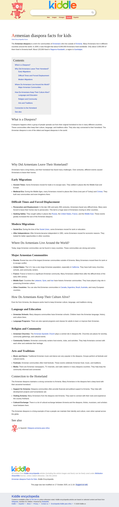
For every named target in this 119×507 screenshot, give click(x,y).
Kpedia (69, 17)
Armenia (79, 44)
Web (48, 17)
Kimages (61, 17)
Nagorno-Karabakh (57, 49)
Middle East (89, 214)
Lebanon (38, 280)
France (75, 214)
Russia (54, 214)
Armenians (57, 44)
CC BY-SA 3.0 (34, 499)
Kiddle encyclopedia (31, 473)
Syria (44, 280)
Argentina (71, 287)
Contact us (44, 504)
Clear (88, 12)
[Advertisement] (59, 26)
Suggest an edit (81, 485)
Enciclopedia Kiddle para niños (61, 504)
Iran (52, 280)
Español (76, 17)
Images (54, 17)
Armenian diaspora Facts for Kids (24, 479)
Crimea (100, 191)
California (75, 267)
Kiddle (14, 504)
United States (66, 214)
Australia (84, 287)
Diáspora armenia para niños (39, 428)
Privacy (35, 504)
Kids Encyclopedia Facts (20, 39)
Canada (64, 287)
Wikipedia (15, 501)
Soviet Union (44, 229)
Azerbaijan (78, 49)
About (29, 504)
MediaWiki (45, 501)
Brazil (78, 287)
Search (92, 12)
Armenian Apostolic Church (44, 334)
